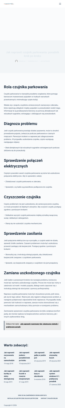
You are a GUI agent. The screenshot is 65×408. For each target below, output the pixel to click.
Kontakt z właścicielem (49, 398)
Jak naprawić (45, 61)
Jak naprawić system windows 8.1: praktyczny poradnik (54, 376)
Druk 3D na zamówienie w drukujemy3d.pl (32, 395)
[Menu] (60, 4)
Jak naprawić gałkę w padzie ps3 (40, 355)
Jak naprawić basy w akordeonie (39, 373)
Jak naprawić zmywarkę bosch (54, 355)
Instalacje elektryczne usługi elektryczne (22, 398)
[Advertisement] (32, 24)
